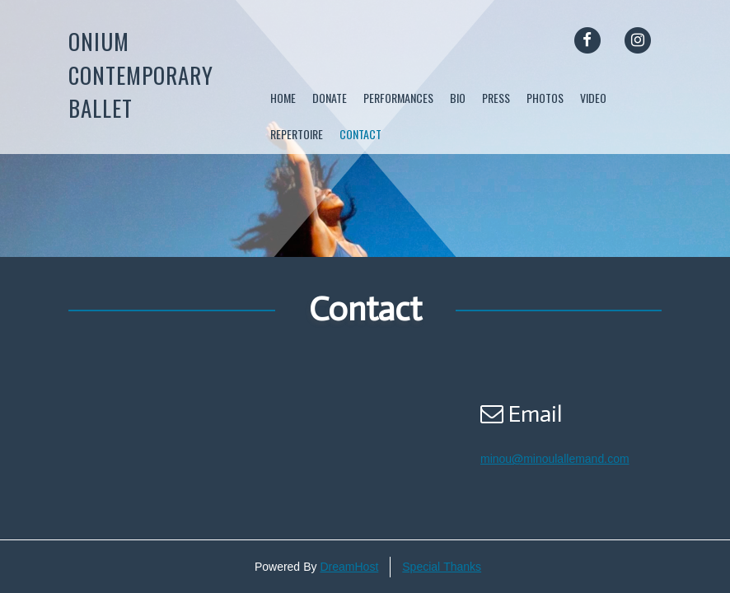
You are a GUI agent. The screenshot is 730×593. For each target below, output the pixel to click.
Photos (545, 97)
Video (593, 97)
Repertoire (296, 133)
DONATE (329, 97)
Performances (398, 97)
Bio (458, 97)
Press (496, 97)
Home (283, 97)
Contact (360, 133)
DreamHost (349, 567)
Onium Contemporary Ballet (140, 74)
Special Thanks (441, 567)
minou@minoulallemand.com (554, 459)
